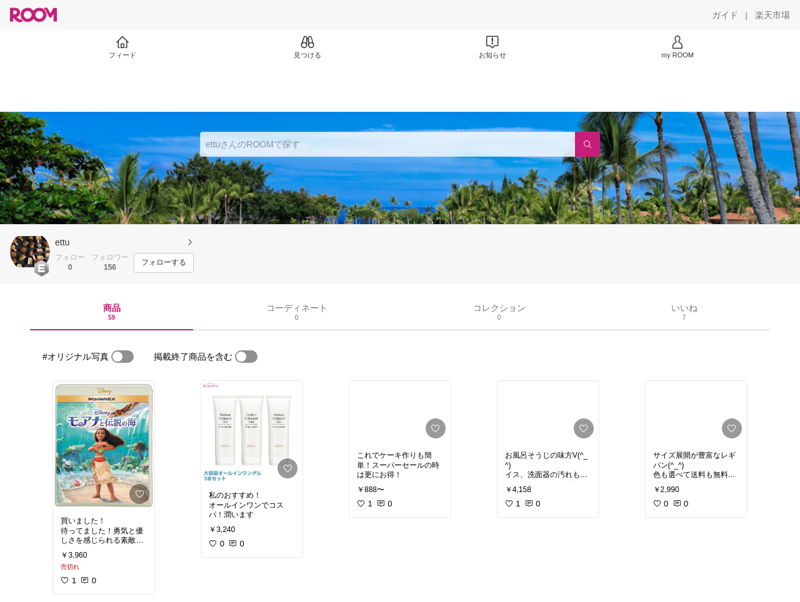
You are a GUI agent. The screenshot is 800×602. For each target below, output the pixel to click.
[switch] (122, 356)
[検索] (587, 144)
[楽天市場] (772, 15)
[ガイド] (725, 15)
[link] (103, 445)
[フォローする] (164, 263)
